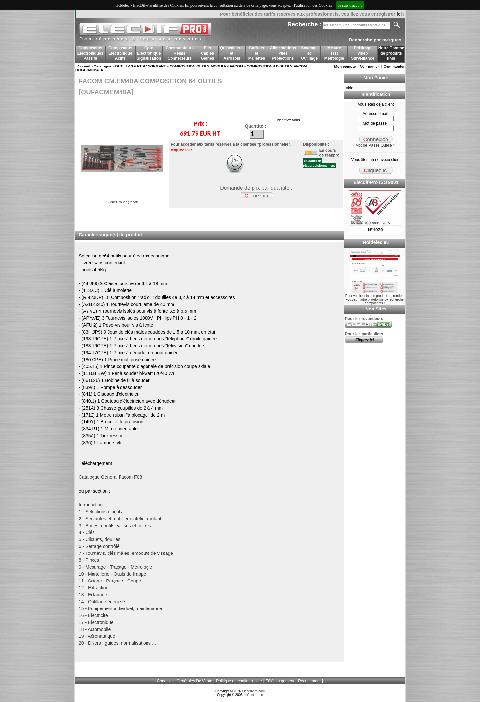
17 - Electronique (96, 622)
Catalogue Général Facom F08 (110, 477)
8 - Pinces (89, 560)
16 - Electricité (93, 615)
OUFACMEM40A (89, 70)
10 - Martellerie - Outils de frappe (112, 574)
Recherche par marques (375, 39)
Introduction (91, 504)
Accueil (83, 66)
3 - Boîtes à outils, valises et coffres (115, 525)
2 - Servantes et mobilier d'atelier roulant (120, 518)
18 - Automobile (95, 629)
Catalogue (102, 66)
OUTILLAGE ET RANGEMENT (140, 66)
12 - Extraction (93, 587)
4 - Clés (86, 532)
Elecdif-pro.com (253, 691)
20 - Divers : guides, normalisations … (118, 643)
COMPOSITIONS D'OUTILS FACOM (277, 66)
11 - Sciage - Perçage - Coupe (110, 580)
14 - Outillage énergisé (102, 601)
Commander (394, 66)
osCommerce (253, 695)
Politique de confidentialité (239, 681)
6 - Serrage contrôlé (99, 546)
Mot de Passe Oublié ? (375, 145)
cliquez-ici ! (181, 150)
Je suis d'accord (350, 5)
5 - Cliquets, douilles (99, 539)
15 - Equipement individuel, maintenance (120, 608)
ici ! (401, 14)
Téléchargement (280, 681)
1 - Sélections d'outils (100, 511)
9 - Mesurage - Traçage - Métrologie (115, 567)
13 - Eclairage (93, 594)
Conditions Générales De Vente (184, 681)
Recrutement (309, 681)
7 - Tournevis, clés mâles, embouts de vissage (126, 553)
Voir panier (369, 66)
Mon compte (345, 66)
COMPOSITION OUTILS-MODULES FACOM (206, 66)
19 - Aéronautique (97, 636)
